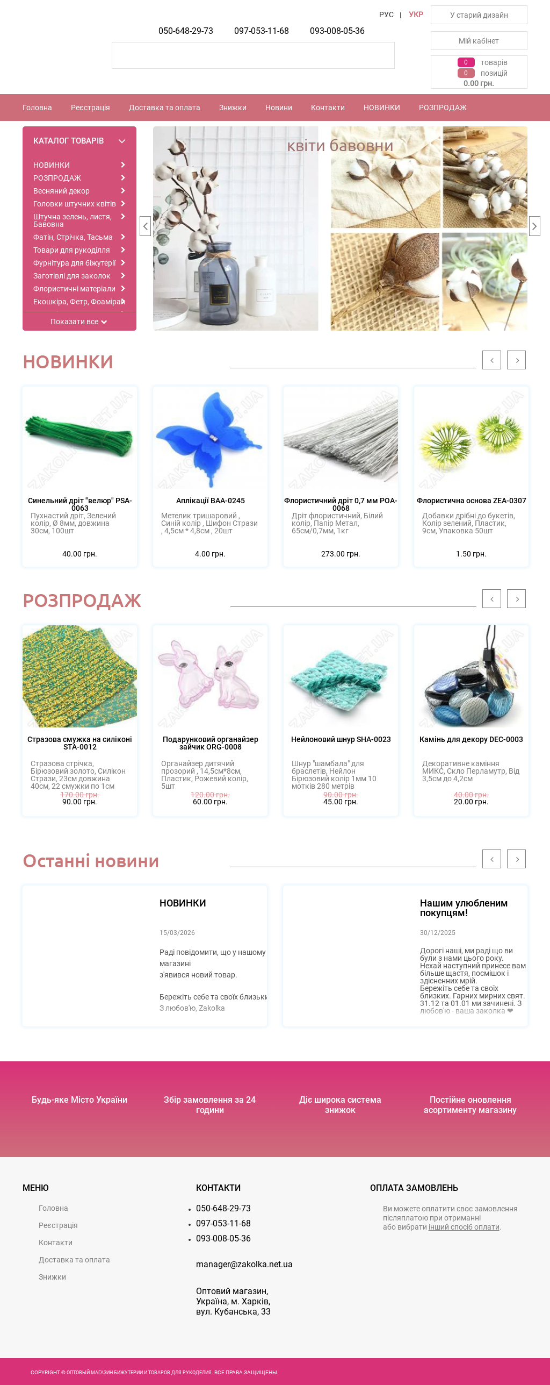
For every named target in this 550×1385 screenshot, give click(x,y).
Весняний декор (61, 191)
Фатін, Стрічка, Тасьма (73, 237)
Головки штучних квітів (74, 204)
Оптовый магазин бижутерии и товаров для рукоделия (139, 1372)
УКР (416, 14)
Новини (278, 107)
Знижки (233, 107)
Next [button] (534, 228)
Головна (37, 107)
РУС (386, 14)
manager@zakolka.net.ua (244, 1264)
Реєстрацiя (90, 107)
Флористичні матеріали (74, 288)
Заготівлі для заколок (72, 276)
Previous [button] (145, 228)
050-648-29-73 (185, 31)
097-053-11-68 (261, 31)
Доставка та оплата (164, 107)
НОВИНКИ (382, 107)
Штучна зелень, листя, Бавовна (72, 220)
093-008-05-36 (337, 31)
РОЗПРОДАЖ (443, 107)
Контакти (328, 107)
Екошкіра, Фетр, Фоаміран (79, 301)
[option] (340, 228)
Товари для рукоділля (71, 250)
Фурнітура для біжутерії (74, 263)
